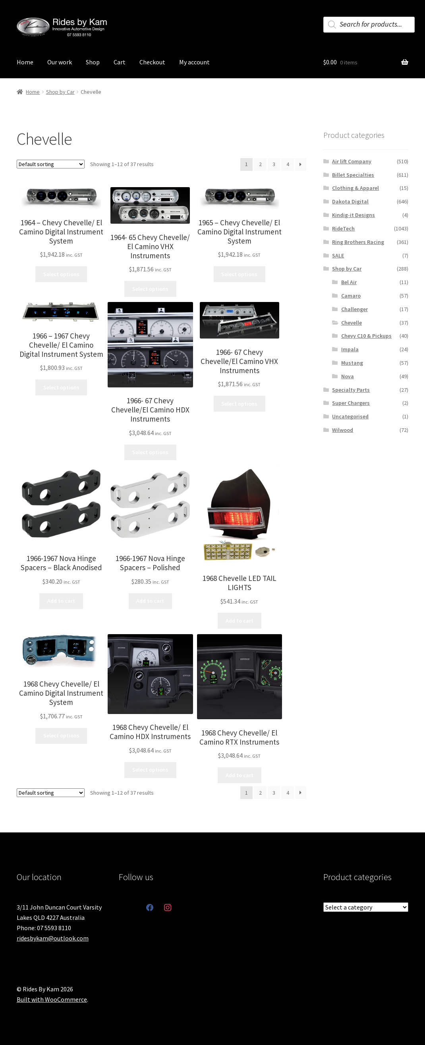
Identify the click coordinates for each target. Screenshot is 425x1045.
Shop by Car (60, 91)
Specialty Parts (351, 389)
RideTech (343, 228)
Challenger (354, 309)
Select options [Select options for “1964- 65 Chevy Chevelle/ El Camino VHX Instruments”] (150, 288)
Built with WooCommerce (52, 999)
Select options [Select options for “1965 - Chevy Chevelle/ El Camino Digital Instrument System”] (239, 274)
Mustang (352, 362)
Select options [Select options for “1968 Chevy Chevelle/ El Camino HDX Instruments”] (150, 769)
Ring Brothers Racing (358, 242)
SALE (338, 255)
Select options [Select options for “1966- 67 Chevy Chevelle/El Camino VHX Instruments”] (239, 403)
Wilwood (342, 429)
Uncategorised (350, 416)
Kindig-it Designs (353, 215)
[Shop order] (51, 164)
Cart (120, 62)
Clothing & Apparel (355, 188)
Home (25, 62)
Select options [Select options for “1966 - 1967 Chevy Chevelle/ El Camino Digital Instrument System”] (61, 387)
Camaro (351, 295)
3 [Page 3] (273, 164)
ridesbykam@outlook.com (53, 938)
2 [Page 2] (260, 164)
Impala (350, 349)
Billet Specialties (353, 174)
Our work (59, 62)
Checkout (152, 62)
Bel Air (349, 282)
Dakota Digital (350, 201)
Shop (93, 62)
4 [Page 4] (287, 164)
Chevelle (351, 322)
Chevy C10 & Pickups (366, 335)
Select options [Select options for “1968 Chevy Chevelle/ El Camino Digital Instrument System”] (61, 735)
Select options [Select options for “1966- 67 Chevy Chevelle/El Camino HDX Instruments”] (150, 452)
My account (194, 62)
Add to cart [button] (61, 600)
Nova (347, 376)
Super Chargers (351, 402)
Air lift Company (351, 161)
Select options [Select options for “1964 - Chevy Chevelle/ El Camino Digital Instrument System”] (61, 274)
